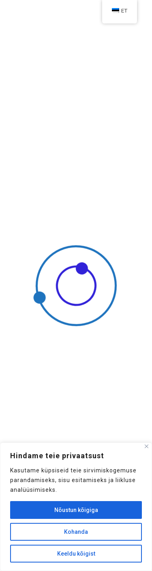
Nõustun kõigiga (76, 510)
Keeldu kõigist (76, 553)
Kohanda (76, 532)
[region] (76, 506)
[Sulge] (146, 446)
